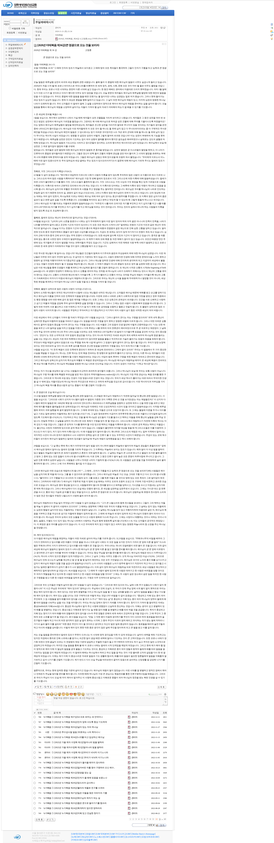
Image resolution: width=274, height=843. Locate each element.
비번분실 (135, 2)
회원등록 (123, 2)
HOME (10, 13)
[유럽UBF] (90, 834)
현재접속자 (147, 2)
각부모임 (35, 13)
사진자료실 (76, 13)
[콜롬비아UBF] (117, 837)
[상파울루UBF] (90, 840)
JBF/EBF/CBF (119, 13)
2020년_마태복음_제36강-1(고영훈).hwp (73, 39)
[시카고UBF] (125, 834)
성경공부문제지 (15, 48)
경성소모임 (49, 13)
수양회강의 (13, 52)
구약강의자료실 (15, 59)
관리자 (58, 28)
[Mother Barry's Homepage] (143, 834)
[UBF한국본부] (78, 834)
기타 (132, 13)
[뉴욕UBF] (76, 837)
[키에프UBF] (77, 840)
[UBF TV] (114, 834)
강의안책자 (13, 66)
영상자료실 (91, 13)
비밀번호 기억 (18, 28)
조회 (165, 713)
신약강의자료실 (15, 62)
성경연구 (62, 13)
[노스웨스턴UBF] (102, 837)
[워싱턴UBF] (87, 837)
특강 (10, 55)
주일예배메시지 (15, 45)
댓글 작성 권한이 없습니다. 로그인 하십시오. (108, 701)
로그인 (113, 2)
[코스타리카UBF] (132, 837)
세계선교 (22, 13)
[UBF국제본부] (103, 834)
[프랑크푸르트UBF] (150, 837)
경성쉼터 (104, 13)
